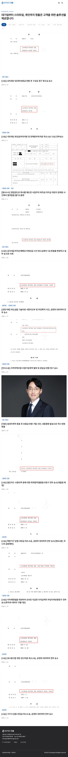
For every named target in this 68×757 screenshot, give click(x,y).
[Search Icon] (3, 28)
